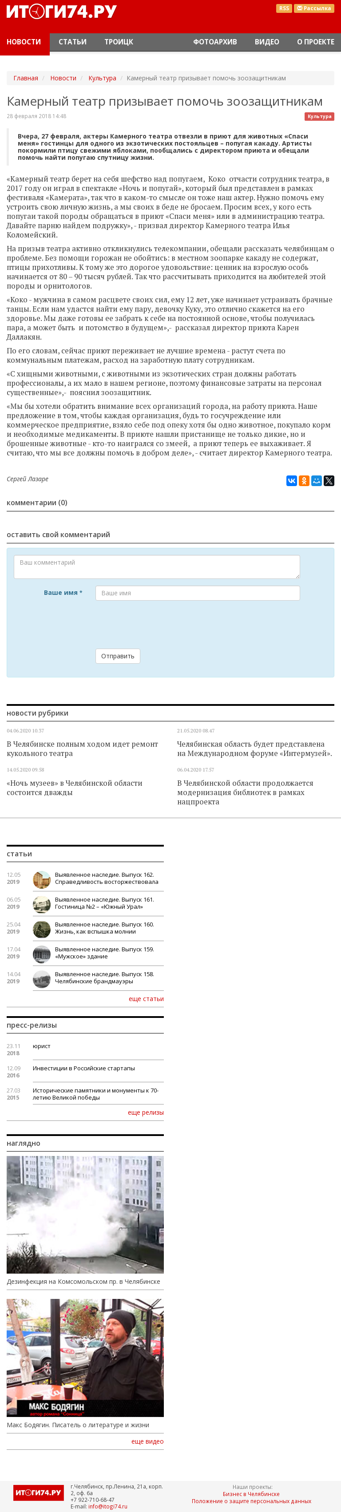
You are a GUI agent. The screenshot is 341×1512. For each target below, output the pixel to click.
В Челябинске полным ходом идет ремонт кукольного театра (82, 748)
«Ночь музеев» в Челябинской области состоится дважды (75, 787)
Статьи (73, 42)
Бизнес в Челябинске (251, 1493)
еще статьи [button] (146, 998)
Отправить (118, 656)
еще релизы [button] (146, 1112)
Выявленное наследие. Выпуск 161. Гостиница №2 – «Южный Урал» (104, 902)
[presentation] (162, 624)
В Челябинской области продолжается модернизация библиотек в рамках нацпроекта (245, 792)
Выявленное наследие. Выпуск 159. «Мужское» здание (104, 952)
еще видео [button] (147, 1441)
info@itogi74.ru (107, 1506)
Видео (267, 42)
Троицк (118, 42)
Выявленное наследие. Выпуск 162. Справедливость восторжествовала (107, 878)
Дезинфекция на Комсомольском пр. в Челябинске (83, 1281)
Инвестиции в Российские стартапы (84, 1068)
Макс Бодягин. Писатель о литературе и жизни (78, 1425)
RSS (284, 8)
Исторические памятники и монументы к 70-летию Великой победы (96, 1093)
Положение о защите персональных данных (251, 1500)
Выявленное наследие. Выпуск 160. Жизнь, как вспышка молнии (104, 927)
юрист (42, 1046)
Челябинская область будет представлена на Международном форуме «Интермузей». (254, 748)
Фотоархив (215, 42)
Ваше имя (63, 592)
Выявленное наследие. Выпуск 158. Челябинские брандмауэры (104, 977)
